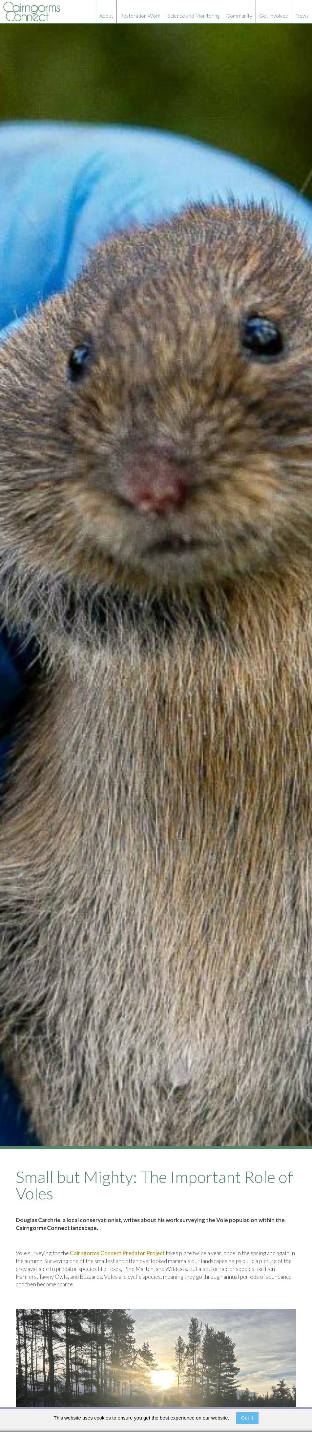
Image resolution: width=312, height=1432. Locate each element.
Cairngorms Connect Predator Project (117, 1253)
